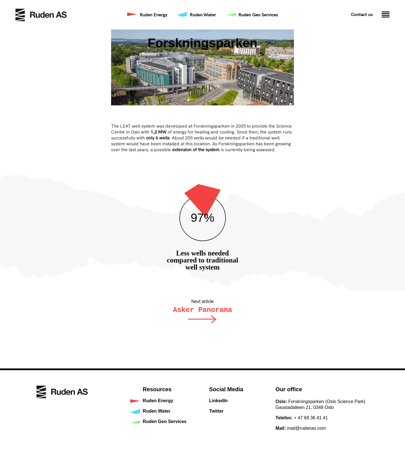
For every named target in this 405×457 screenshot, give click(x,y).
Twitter (216, 411)
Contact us (362, 14)
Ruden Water (203, 14)
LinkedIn (218, 400)
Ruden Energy (153, 14)
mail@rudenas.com (306, 428)
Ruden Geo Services (258, 14)
